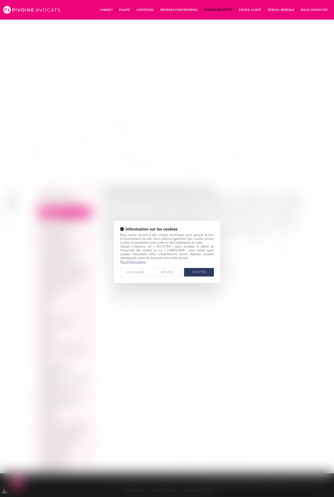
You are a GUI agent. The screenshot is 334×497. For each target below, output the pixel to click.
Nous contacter (314, 9)
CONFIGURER (135, 272)
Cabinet (106, 9)
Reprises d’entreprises (179, 9)
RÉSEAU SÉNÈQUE (281, 9)
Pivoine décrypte (218, 9)
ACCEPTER (199, 272)
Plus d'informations (133, 262)
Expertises (145, 9)
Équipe (124, 9)
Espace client (250, 9)
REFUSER (167, 272)
